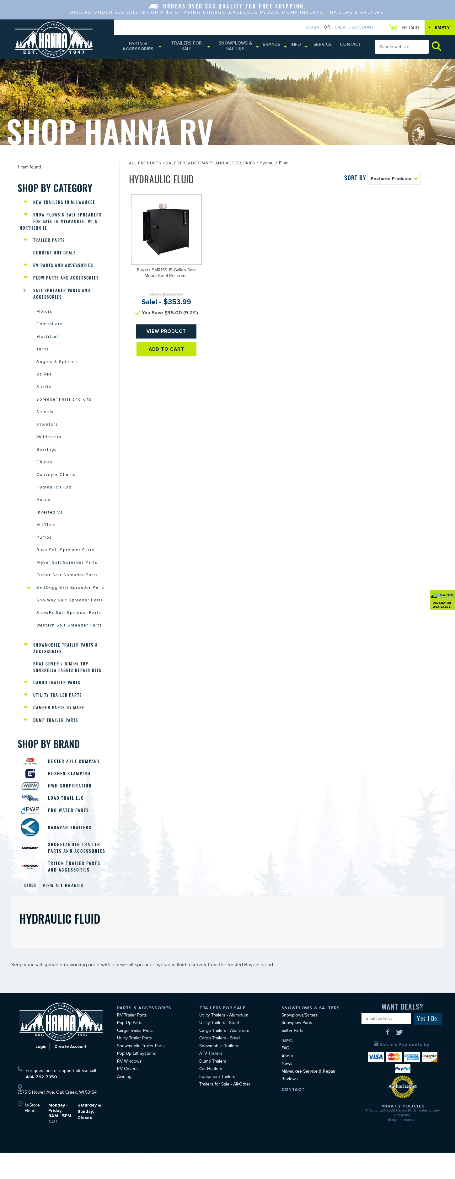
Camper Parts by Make (59, 722)
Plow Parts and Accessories (66, 282)
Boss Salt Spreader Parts (65, 561)
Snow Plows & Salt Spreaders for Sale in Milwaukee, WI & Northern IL (61, 224)
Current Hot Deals (54, 256)
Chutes (44, 471)
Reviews (289, 1106)
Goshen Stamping (71, 790)
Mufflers (46, 535)
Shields (45, 420)
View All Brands (64, 912)
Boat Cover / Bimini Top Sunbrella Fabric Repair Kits (67, 681)
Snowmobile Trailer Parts (141, 1073)
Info (301, 47)
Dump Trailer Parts (55, 735)
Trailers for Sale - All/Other (224, 1111)
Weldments (49, 445)
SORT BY (355, 180)
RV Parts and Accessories (63, 269)
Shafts (43, 394)
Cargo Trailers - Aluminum (224, 1057)
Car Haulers (210, 1096)
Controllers (49, 330)
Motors (44, 317)
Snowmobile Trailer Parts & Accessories (65, 661)
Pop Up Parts (129, 1050)
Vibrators (47, 432)
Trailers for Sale (189, 48)
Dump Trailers (212, 1088)
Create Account (349, 27)
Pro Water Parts (71, 828)
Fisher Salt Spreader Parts (67, 587)
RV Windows (129, 1088)
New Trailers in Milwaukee (64, 204)
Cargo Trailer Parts (56, 697)
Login (308, 27)
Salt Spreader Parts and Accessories (61, 298)
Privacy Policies (402, 1132)
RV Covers (127, 1096)
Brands (277, 47)
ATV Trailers (210, 1080)
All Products (145, 165)
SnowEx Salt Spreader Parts (68, 625)
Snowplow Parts (296, 1050)
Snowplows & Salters (240, 48)
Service (327, 47)
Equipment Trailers (217, 1104)
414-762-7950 (41, 1103)
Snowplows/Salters (299, 1042)
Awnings (125, 1104)
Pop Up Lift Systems (136, 1080)
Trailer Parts (49, 243)
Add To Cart (166, 357)
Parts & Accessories (139, 48)
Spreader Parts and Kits (64, 407)
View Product (166, 336)
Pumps (44, 548)
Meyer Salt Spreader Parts (67, 574)
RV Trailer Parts (132, 1042)
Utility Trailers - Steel (219, 1050)
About (287, 1083)
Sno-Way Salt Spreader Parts (69, 613)
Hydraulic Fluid (53, 497)
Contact (351, 47)
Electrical (47, 342)
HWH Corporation (72, 802)
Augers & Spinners (57, 368)
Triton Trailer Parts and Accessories (76, 892)
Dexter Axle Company (76, 777)
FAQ (285, 1075)
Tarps (42, 355)
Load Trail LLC (68, 815)
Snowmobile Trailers (218, 1073)
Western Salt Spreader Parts (69, 638)
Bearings (46, 458)
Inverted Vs (49, 522)
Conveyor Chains (55, 484)
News (286, 1090)
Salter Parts (292, 1057)
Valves (44, 381)
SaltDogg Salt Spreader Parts (70, 600)
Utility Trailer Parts (57, 709)
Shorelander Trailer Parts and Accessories (76, 869)
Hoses (43, 510)
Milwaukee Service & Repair (308, 1098)
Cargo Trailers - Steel (219, 1065)
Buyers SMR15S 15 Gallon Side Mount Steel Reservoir (166, 275)
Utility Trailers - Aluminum (223, 1042)
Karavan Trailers (72, 846)
